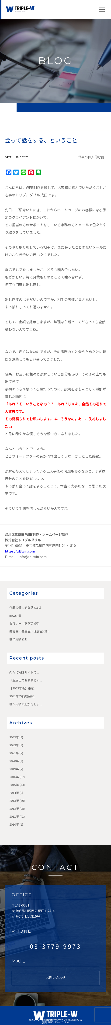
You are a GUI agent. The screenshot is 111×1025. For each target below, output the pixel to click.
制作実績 (15, 639)
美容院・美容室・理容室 (26, 631)
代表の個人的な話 (21, 607)
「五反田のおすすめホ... (25, 680)
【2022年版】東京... (22, 688)
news (13, 615)
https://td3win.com (20, 551)
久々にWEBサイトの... (24, 672)
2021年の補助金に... (22, 696)
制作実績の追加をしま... (25, 704)
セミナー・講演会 (21, 623)
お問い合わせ (56, 977)
